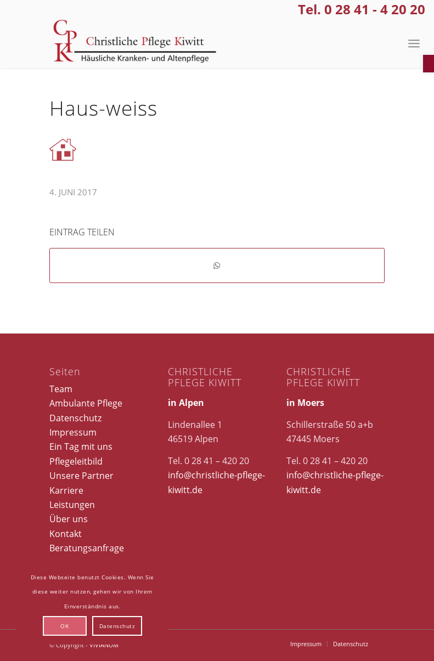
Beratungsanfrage (86, 548)
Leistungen (72, 505)
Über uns (68, 519)
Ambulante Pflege (85, 403)
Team (60, 389)
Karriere (66, 490)
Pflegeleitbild (76, 461)
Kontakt (65, 534)
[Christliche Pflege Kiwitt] (135, 43)
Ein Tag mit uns (80, 446)
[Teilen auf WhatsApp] (217, 265)
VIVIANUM (104, 645)
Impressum (73, 432)
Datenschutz (75, 418)
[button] (428, 63)
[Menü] (414, 43)
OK (64, 626)
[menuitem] (414, 43)
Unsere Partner (81, 476)
